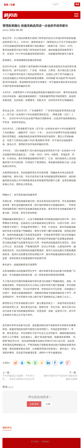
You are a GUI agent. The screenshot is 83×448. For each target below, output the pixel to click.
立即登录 (34, 404)
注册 (48, 404)
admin (5, 30)
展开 (77, 13)
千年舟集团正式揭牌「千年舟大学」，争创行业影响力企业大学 (18, 377)
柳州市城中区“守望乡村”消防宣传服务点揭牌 (60, 377)
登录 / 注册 (9, 4)
